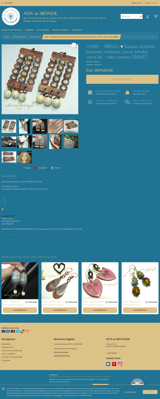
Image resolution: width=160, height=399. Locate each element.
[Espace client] (147, 16)
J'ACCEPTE (150, 392)
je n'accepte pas (130, 392)
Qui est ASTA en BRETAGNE (12, 351)
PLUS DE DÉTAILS (122, 79)
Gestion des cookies (61, 352)
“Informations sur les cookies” (21, 395)
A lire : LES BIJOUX (8, 354)
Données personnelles (62, 356)
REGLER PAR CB (8, 347)
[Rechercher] (140, 16)
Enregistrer (40, 167)
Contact (147, 3)
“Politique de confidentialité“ (53, 395)
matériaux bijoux (14, 234)
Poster (55, 167)
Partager (25, 167)
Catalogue (6, 360)
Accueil (6, 37)
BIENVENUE (6, 344)
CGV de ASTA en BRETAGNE (12, 357)
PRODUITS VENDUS (19, 37)
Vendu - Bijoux (35, 37)
